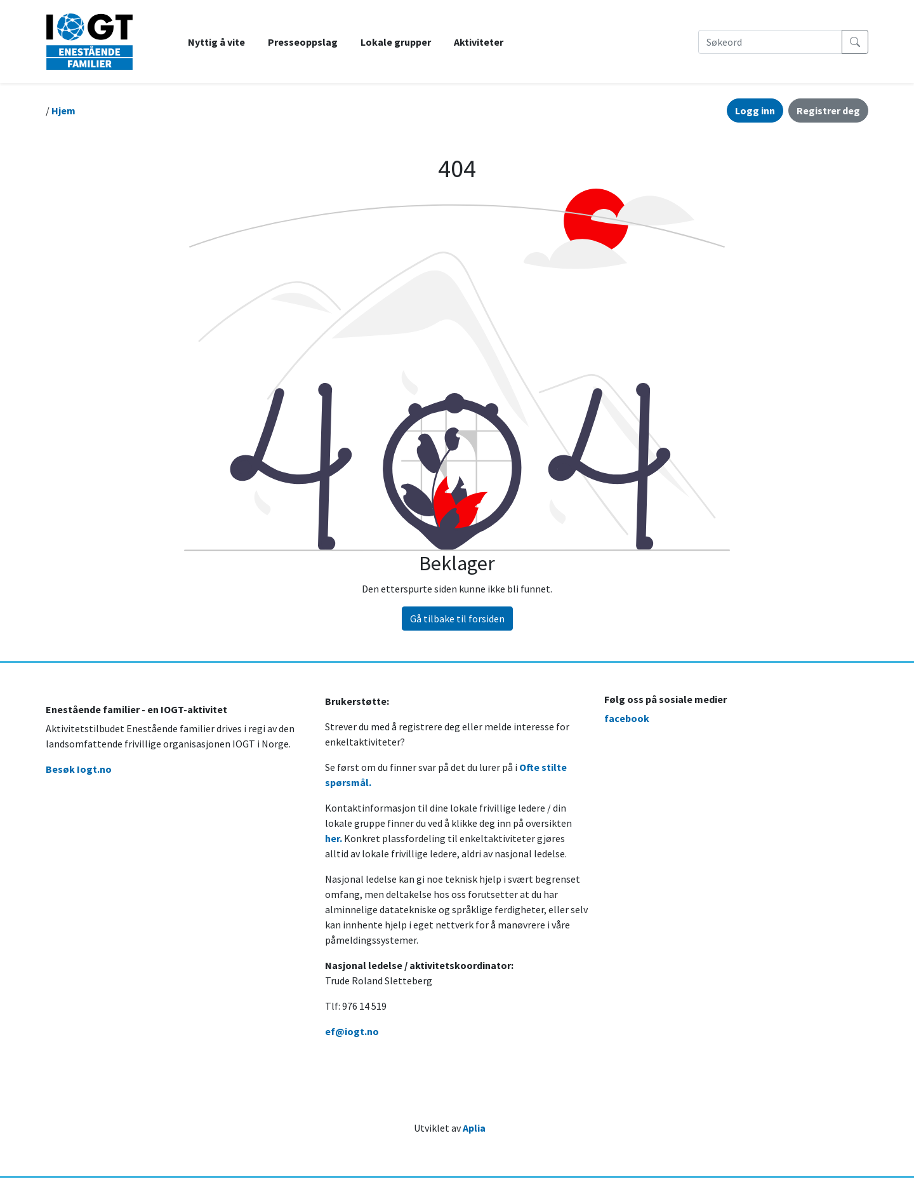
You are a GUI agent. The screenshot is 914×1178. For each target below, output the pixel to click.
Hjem (63, 110)
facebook (626, 718)
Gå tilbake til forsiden (457, 618)
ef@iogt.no (352, 1031)
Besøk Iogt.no (79, 769)
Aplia (474, 1127)
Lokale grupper (396, 42)
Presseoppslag (303, 42)
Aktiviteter (478, 42)
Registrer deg (828, 110)
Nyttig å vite (216, 42)
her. (333, 838)
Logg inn (755, 110)
